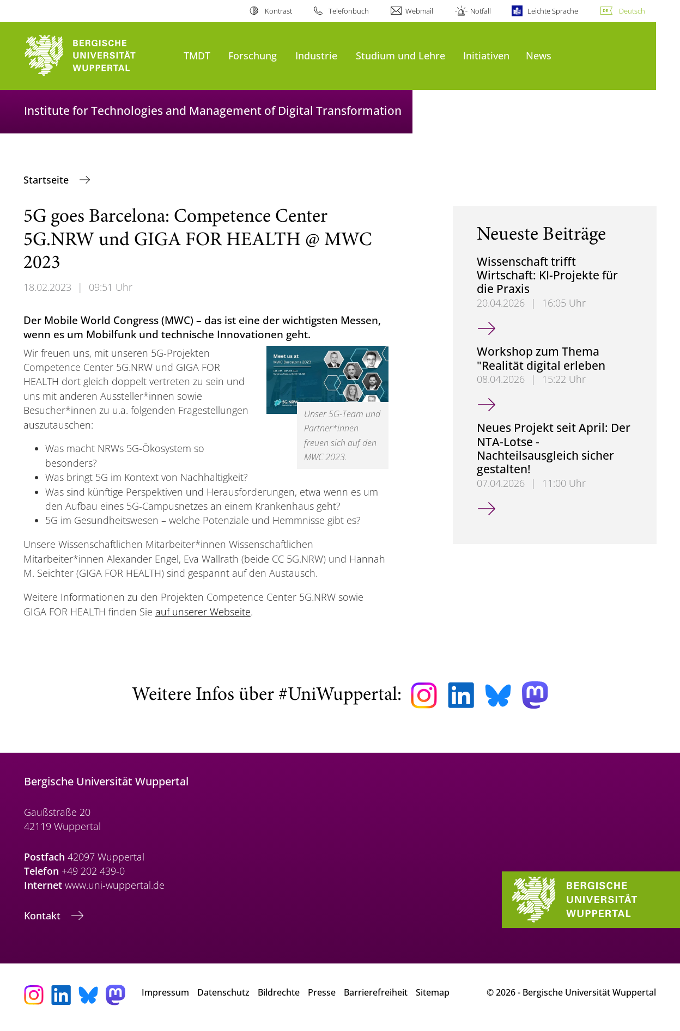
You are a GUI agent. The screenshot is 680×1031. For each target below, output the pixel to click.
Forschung (252, 55)
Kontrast (278, 11)
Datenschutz (223, 992)
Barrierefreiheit (376, 992)
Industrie (316, 55)
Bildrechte (279, 992)
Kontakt (43, 915)
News (538, 55)
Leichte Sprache (552, 11)
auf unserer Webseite (203, 611)
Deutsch (632, 11)
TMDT (197, 55)
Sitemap (433, 992)
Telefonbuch (349, 11)
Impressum (165, 992)
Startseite (47, 179)
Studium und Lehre (400, 55)
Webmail (419, 11)
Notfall (480, 11)
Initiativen (486, 55)
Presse (322, 992)
